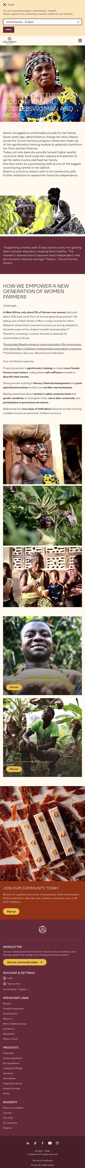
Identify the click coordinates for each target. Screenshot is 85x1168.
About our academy (13, 1107)
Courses (7, 1112)
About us (7, 1018)
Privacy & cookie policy (42, 1165)
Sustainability (10, 1013)
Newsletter (9, 1033)
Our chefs (8, 1117)
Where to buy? (10, 1038)
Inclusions (8, 1073)
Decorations (9, 1078)
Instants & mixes (11, 1088)
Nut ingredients (11, 1063)
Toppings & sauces (12, 1083)
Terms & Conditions (42, 1160)
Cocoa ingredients (12, 1058)
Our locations (10, 1122)
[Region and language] (42, 22)
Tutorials (7, 1128)
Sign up (11, 911)
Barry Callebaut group (15, 1023)
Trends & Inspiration (13, 1008)
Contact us (8, 1028)
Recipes (7, 1003)
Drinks (6, 1093)
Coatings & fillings (12, 1068)
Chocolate (8, 1053)
